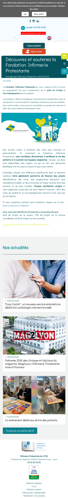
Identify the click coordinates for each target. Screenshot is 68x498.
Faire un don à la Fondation (16, 205)
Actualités (7, 80)
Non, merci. (39, 13)
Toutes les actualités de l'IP (20, 430)
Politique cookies (34, 489)
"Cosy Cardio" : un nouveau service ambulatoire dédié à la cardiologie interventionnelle (32, 305)
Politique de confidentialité (33, 492)
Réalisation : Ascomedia (34, 495)
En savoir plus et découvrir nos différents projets (26, 224)
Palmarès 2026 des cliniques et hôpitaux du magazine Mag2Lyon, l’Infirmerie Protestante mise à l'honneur (32, 364)
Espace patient (34, 45)
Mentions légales (34, 483)
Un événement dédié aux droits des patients (31, 420)
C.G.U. (34, 486)
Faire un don (36, 51)
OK (25, 13)
